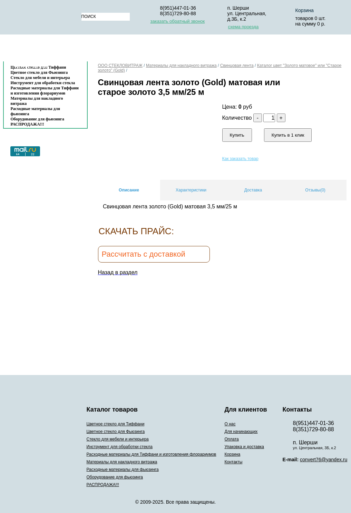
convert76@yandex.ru (323, 459)
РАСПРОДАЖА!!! (27, 124)
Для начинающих (141, 49)
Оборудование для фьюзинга (38, 119)
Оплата (187, 49)
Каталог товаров (41, 49)
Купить (237, 135)
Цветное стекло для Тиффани (116, 424)
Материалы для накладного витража (37, 101)
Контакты (31, 66)
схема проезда (243, 26)
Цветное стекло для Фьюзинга (116, 431)
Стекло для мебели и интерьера (40, 77)
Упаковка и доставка (240, 49)
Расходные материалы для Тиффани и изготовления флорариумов (45, 91)
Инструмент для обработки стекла (43, 82)
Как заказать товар (240, 158)
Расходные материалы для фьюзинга (35, 111)
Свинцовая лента (237, 65)
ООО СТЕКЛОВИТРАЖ (120, 65)
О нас (98, 49)
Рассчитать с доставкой (143, 254)
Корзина (294, 49)
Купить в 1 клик (288, 135)
